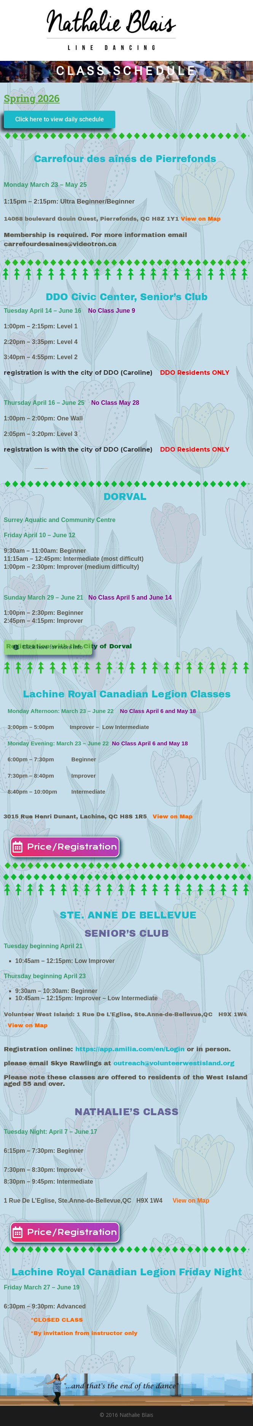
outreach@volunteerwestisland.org (177, 1063)
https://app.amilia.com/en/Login (130, 1049)
